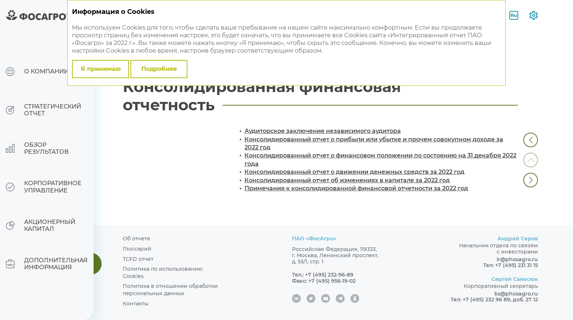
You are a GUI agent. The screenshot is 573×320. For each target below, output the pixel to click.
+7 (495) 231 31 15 (516, 265)
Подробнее (159, 68)
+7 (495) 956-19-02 (332, 281)
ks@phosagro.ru (516, 293)
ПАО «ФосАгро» (314, 238)
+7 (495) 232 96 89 (486, 299)
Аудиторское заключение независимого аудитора (322, 130)
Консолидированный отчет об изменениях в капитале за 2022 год (347, 180)
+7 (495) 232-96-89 (329, 274)
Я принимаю (101, 68)
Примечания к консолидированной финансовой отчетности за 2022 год (356, 188)
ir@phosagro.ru (517, 259)
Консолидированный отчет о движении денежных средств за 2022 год (354, 171)
